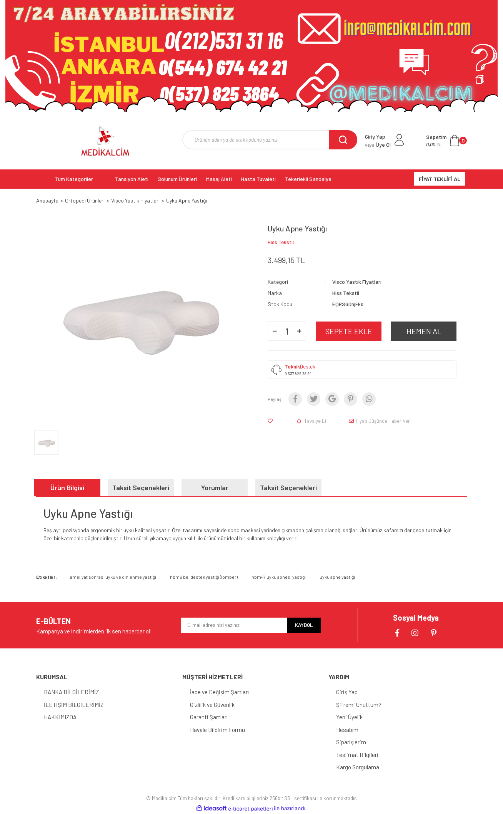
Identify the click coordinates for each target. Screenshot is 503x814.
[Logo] (105, 140)
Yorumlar (214, 487)
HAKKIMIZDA (60, 717)
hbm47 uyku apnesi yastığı (279, 577)
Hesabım (347, 729)
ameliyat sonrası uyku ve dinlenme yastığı (113, 577)
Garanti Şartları (209, 717)
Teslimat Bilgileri (357, 754)
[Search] (269, 139)
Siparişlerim (351, 742)
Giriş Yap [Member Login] (375, 136)
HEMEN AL (423, 331)
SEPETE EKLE (348, 331)
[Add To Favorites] (272, 421)
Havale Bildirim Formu (217, 729)
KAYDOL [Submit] (304, 625)
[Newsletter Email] (234, 625)
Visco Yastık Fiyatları (356, 281)
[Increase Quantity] (299, 331)
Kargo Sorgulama (357, 767)
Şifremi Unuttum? (358, 704)
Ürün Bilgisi (67, 487)
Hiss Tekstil (281, 242)
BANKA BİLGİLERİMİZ (71, 691)
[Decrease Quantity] (274, 331)
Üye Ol (378, 144)
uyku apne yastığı (337, 577)
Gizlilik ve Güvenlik (212, 704)
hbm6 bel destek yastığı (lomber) (204, 577)
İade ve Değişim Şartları (219, 691)
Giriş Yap (347, 691)
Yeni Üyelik (349, 717)
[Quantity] (287, 331)
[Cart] (446, 140)
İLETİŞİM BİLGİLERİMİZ (73, 704)
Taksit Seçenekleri (140, 487)
